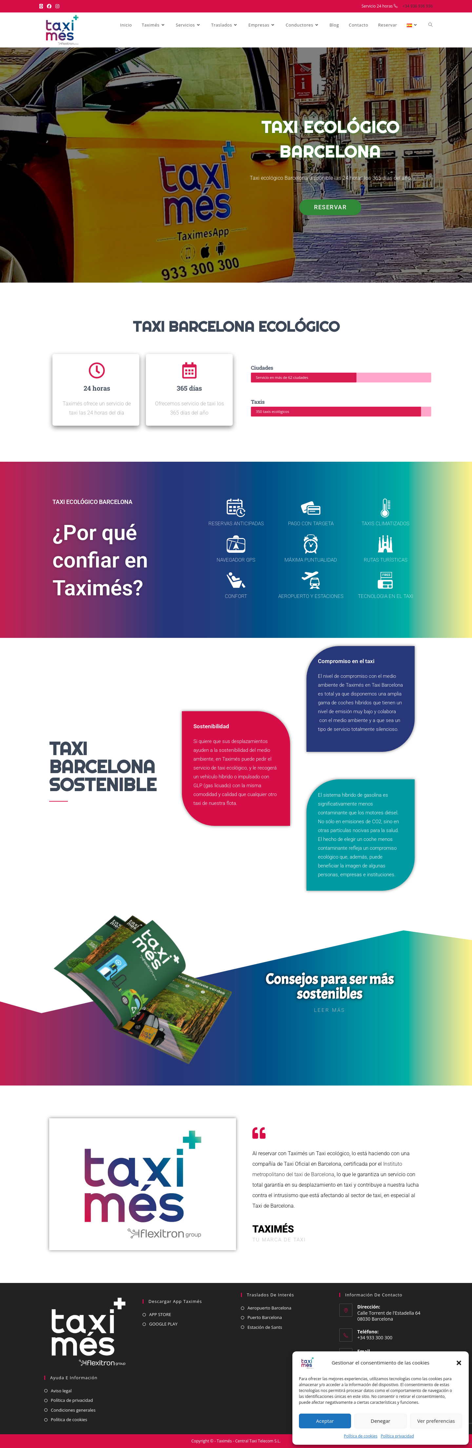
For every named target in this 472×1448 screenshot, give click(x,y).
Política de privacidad (72, 1400)
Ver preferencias (436, 1421)
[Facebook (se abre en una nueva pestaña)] (49, 6)
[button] (459, 1363)
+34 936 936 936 (418, 6)
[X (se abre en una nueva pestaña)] (42, 6)
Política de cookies (361, 1436)
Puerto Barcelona (264, 1317)
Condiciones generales (73, 1410)
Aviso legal (61, 1391)
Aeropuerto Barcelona (269, 1308)
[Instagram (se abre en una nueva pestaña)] (57, 6)
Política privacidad (397, 1436)
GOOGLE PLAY (163, 1324)
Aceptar (325, 1421)
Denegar (380, 1421)
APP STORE (160, 1314)
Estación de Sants (264, 1327)
